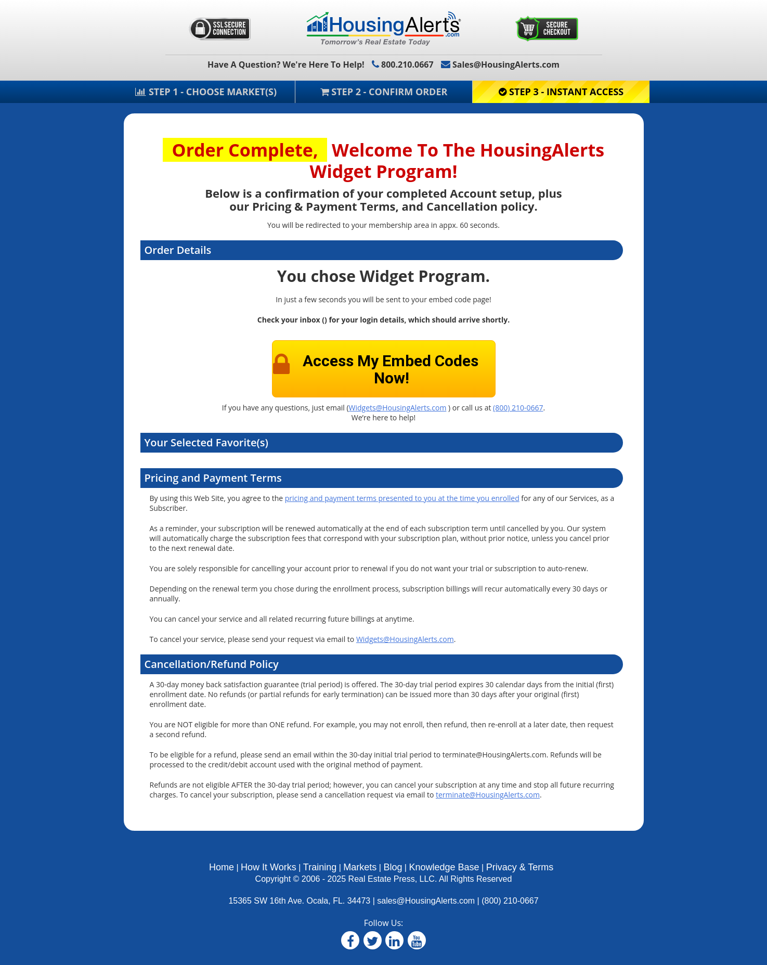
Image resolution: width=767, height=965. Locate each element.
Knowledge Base (444, 867)
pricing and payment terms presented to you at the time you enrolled (402, 498)
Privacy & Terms (520, 867)
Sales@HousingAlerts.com (500, 64)
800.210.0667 (403, 64)
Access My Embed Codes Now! (390, 369)
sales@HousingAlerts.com (426, 900)
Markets (359, 867)
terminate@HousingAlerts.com (488, 795)
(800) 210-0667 (518, 408)
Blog (392, 867)
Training (319, 867)
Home (221, 867)
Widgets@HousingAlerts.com (398, 408)
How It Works (268, 867)
